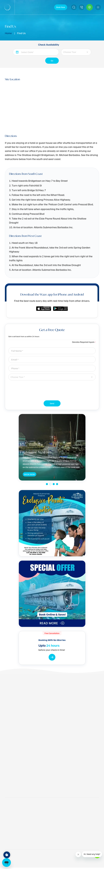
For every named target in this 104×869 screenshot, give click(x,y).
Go (52, 61)
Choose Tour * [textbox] (18, 376)
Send (52, 404)
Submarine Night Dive (37, 452)
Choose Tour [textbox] (69, 51)
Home (8, 33)
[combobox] (76, 52)
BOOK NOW (29, 475)
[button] (47, 484)
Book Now (60, 7)
